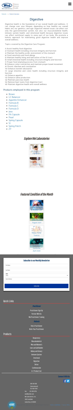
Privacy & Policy (65, 405)
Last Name (8, 270)
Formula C (13, 106)
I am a (7, 273)
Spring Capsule (16, 120)
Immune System (36, 354)
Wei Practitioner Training (36, 317)
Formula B (13, 103)
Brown (12, 94)
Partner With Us (36, 314)
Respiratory (36, 338)
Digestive (36, 361)
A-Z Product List (37, 371)
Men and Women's (36, 344)
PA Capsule (14, 114)
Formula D (14, 109)
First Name (8, 265)
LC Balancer (14, 97)
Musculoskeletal (36, 341)
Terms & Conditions (55, 405)
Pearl (11, 117)
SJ (9, 123)
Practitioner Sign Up (36, 310)
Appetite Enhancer (18, 100)
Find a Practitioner (36, 326)
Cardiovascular (36, 368)
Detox (36, 364)
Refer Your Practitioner (36, 329)
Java (10, 112)
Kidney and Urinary (36, 351)
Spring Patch (15, 126)
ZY (10, 129)
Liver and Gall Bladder (36, 348)
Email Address (9, 279)
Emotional (36, 358)
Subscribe (36, 286)
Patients (4, 14)
